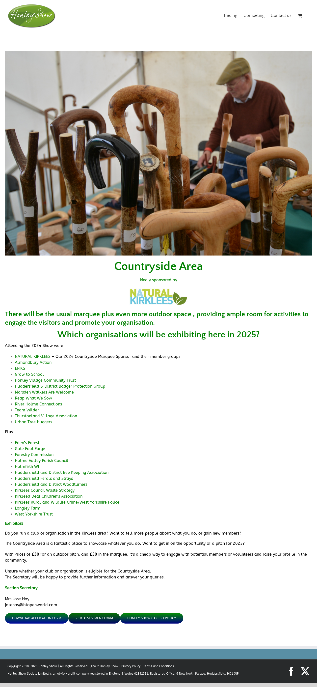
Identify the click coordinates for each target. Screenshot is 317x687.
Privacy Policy (130, 666)
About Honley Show (104, 666)
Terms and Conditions (158, 666)
